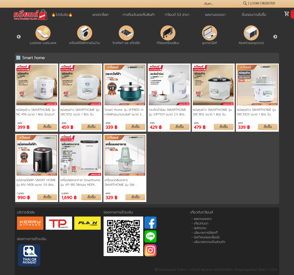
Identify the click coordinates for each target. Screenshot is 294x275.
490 (63, 123)
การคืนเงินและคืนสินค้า (139, 14)
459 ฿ (67, 127)
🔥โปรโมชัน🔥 (62, 14)
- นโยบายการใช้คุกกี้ (205, 232)
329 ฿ (111, 197)
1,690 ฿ (68, 197)
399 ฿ (23, 127)
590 (152, 123)
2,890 (65, 193)
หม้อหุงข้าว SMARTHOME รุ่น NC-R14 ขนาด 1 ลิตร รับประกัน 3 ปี (36, 112)
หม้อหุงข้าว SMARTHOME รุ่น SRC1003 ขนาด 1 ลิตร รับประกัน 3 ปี (256, 112)
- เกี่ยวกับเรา (200, 223)
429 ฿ (156, 127)
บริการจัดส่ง (26, 212)
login (254, 3)
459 (240, 123)
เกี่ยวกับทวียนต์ (201, 212)
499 (108, 123)
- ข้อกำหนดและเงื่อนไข (206, 237)
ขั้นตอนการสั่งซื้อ (254, 14)
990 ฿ (23, 197)
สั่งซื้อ (47, 126)
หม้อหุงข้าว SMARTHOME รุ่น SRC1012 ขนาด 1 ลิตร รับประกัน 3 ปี (79, 112)
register (268, 3)
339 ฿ (111, 127)
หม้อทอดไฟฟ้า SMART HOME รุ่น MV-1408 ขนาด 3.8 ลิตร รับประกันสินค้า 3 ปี (36, 182)
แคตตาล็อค (100, 14)
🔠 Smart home (30, 58)
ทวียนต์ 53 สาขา (177, 14)
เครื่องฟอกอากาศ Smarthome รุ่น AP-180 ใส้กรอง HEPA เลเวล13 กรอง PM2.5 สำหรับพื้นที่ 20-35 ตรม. (80, 182)
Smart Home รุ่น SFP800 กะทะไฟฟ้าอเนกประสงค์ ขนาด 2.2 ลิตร (124, 112)
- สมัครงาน (199, 228)
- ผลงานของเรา (202, 219)
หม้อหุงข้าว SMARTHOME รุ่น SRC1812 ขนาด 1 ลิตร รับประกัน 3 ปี (212, 112)
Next (275, 37)
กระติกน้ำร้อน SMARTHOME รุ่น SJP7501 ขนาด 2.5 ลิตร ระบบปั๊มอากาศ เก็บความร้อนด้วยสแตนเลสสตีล (167, 112)
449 (19, 123)
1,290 (20, 193)
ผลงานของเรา (215, 14)
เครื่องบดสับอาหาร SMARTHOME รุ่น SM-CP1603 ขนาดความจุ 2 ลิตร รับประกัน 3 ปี (122, 182)
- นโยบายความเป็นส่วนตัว (208, 242)
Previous (19, 37)
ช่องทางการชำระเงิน (31, 239)
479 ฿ (199, 127)
